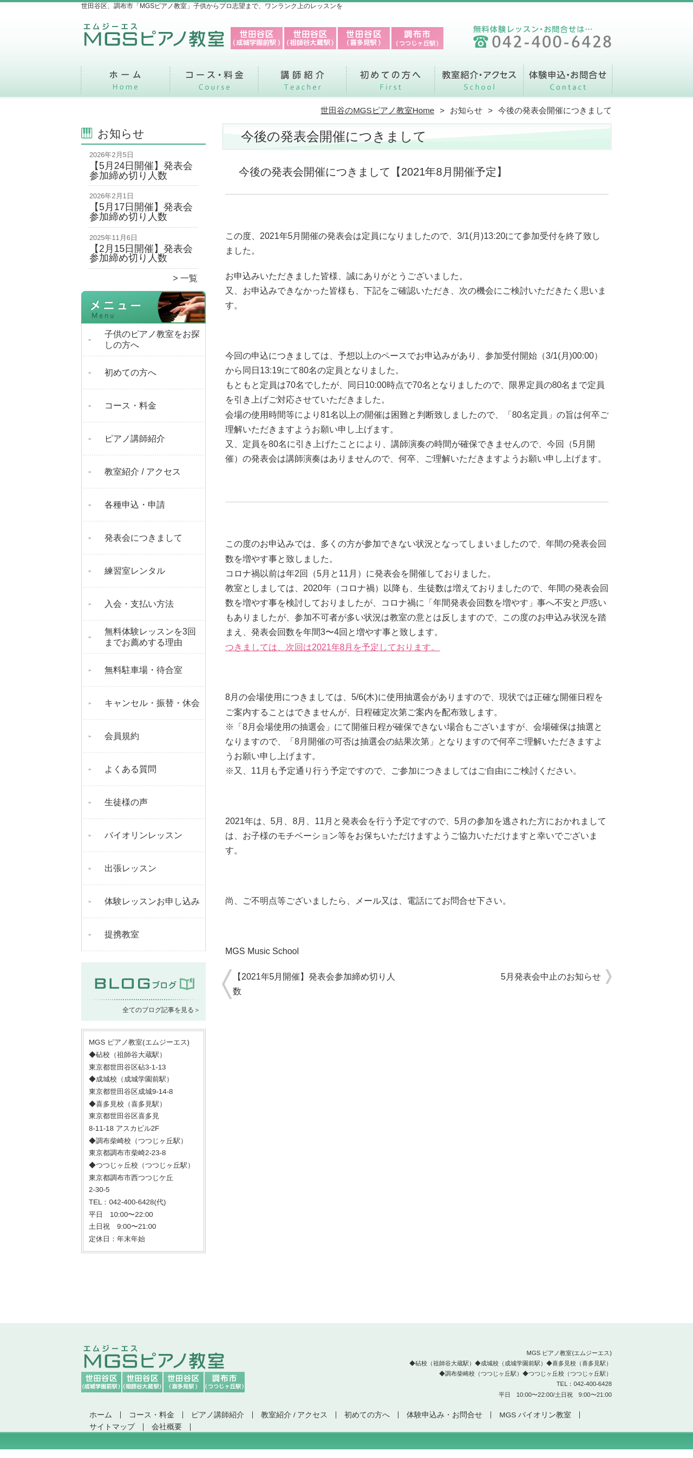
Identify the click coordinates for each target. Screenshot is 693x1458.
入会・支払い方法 (139, 603)
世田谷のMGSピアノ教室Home (377, 110)
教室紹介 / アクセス (479, 84)
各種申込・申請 (134, 504)
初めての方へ (390, 84)
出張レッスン (130, 868)
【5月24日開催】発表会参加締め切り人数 (141, 170)
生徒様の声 (126, 802)
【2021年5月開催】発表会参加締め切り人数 (314, 984)
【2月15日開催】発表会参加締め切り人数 (141, 253)
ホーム (125, 84)
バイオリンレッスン (143, 835)
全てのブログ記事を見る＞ (161, 1010)
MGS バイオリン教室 (535, 1415)
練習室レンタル (134, 570)
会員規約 (121, 736)
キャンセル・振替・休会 (152, 703)
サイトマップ (112, 1427)
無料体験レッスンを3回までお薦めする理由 (150, 637)
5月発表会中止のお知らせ (551, 976)
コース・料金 (214, 84)
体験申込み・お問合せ (567, 84)
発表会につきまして (143, 537)
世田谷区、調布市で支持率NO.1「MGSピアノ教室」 (345, 1453)
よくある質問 (130, 769)
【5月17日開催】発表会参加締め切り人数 (141, 212)
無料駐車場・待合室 (143, 670)
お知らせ (466, 110)
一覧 (189, 278)
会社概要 (167, 1427)
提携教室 (121, 934)
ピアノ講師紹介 (302, 84)
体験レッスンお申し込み (152, 901)
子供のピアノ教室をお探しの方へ (152, 339)
